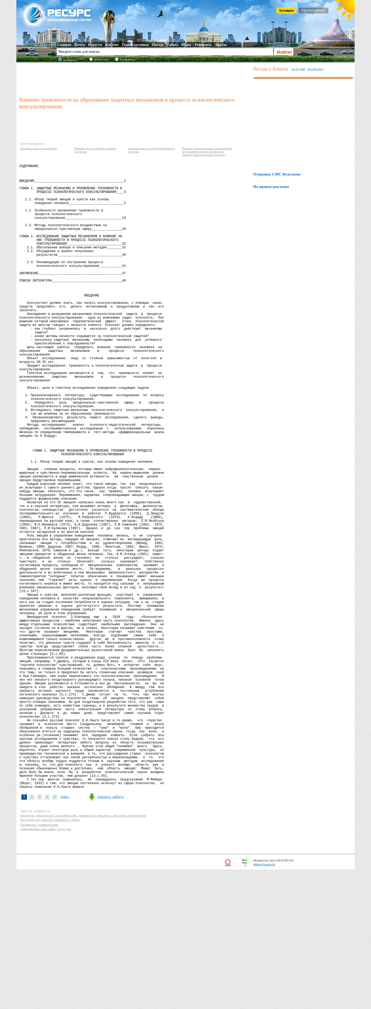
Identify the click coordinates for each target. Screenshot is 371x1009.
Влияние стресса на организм (38, 148)
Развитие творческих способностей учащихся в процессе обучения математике (83, 953)
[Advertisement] (135, 79)
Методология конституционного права (50, 958)
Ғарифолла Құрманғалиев (39, 963)
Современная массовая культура (45, 968)
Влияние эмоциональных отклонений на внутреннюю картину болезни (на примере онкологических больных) (207, 151)
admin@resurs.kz (264, 1004)
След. (65, 931)
